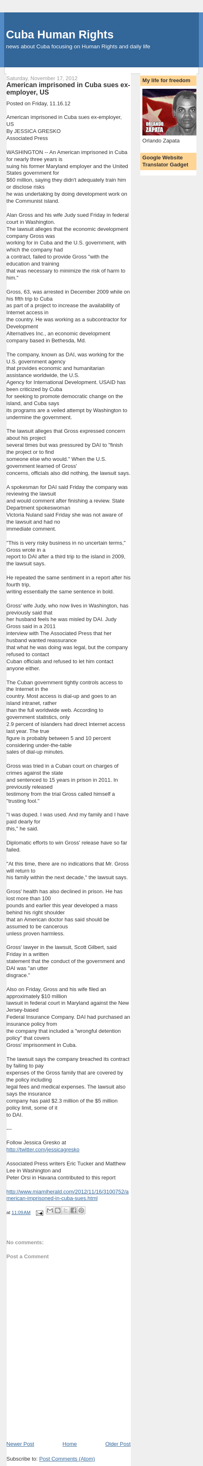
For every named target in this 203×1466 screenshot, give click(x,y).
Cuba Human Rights (60, 34)
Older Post (117, 1444)
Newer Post (20, 1444)
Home (70, 1444)
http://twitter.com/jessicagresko (43, 1149)
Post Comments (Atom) (67, 1459)
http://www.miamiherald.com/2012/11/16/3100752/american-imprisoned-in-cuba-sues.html (68, 1195)
